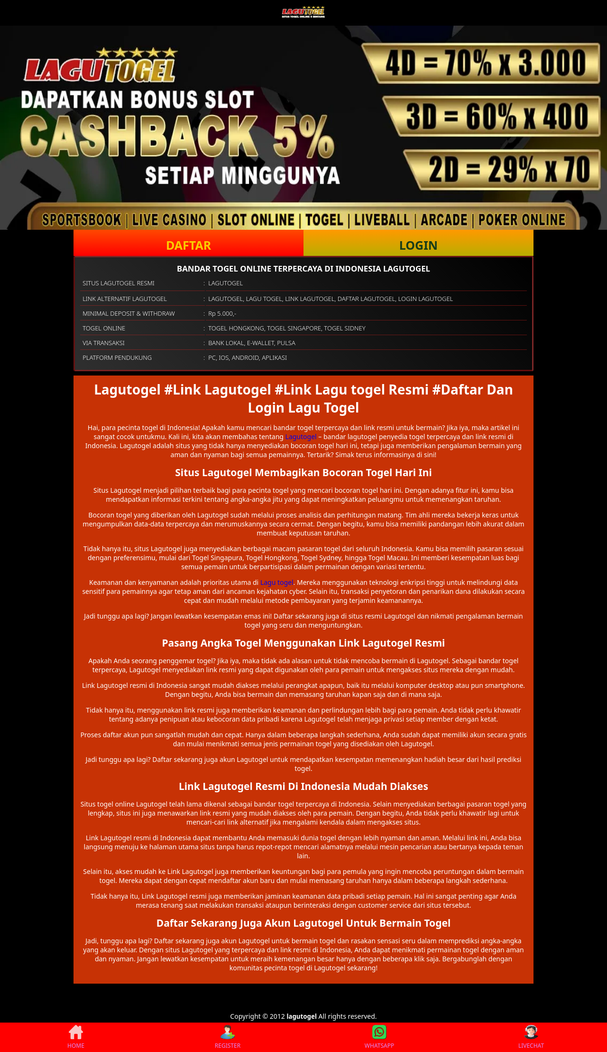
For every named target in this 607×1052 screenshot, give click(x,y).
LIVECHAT (531, 1037)
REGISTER (227, 1037)
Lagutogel (301, 436)
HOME (75, 1037)
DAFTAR (188, 245)
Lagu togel (277, 582)
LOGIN (418, 245)
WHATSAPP (379, 1037)
